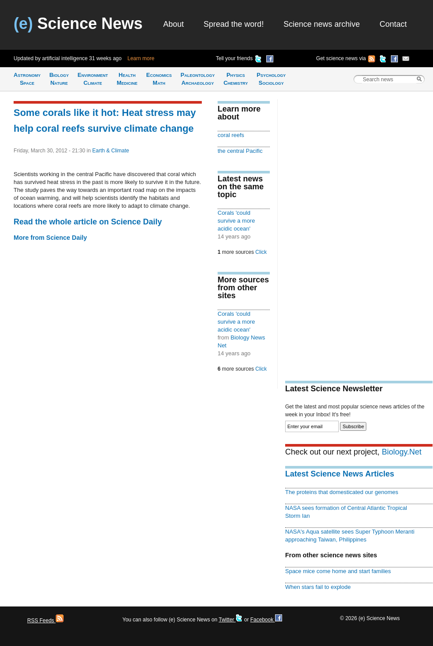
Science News (78, 23)
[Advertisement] (316, 231)
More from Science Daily (50, 237)
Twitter (230, 620)
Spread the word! (234, 24)
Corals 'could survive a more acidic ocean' (236, 220)
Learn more (141, 58)
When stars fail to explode (318, 587)
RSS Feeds (45, 620)
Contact (393, 24)
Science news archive (321, 24)
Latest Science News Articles (339, 473)
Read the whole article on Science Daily (88, 221)
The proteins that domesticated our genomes (341, 492)
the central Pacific (240, 151)
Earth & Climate (110, 151)
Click (261, 252)
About (173, 24)
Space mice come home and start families (338, 571)
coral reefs (231, 135)
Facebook (266, 620)
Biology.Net (402, 452)
